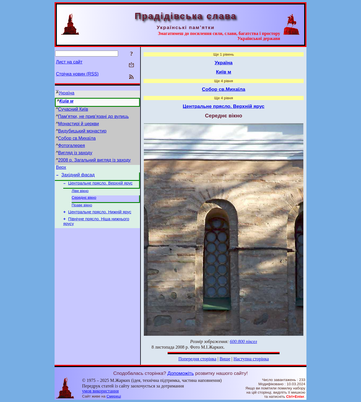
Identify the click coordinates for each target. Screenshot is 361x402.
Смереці (114, 396)
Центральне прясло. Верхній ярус (100, 185)
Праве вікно (82, 209)
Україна (66, 93)
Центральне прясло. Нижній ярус (99, 217)
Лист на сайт (69, 62)
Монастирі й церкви (78, 123)
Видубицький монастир (82, 131)
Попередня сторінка (197, 358)
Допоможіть (180, 373)
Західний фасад (78, 176)
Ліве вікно (80, 194)
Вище (224, 358)
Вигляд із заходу (75, 152)
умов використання (100, 391)
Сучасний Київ (73, 109)
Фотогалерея (71, 145)
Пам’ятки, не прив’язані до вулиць (93, 116)
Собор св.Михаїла (77, 138)
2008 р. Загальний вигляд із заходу (94, 160)
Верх (61, 168)
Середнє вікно (84, 201)
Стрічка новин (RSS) (77, 74)
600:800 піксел (243, 341)
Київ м (66, 101)
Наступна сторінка (251, 358)
